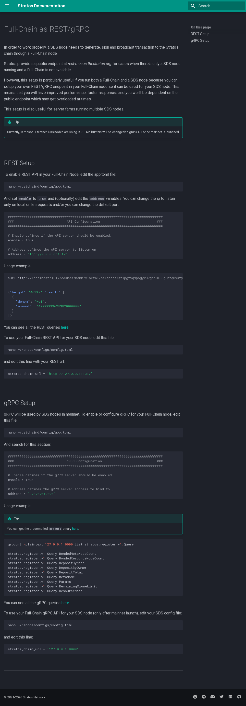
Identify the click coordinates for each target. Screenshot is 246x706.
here (65, 327)
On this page (201, 27)
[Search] (216, 5)
